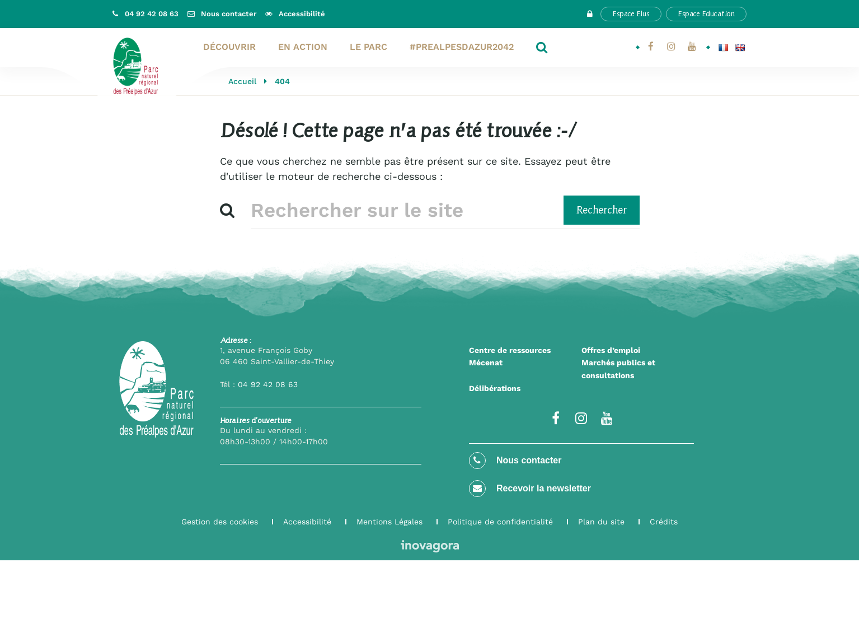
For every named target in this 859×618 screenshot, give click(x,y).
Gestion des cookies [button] (219, 521)
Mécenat (486, 362)
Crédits (664, 521)
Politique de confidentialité (500, 521)
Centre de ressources (510, 350)
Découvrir (229, 46)
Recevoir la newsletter (530, 488)
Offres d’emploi (610, 350)
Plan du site (601, 521)
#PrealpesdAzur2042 (462, 46)
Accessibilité (307, 521)
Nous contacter (515, 460)
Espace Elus (631, 14)
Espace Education (706, 14)
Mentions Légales (389, 521)
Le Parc (368, 46)
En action (302, 46)
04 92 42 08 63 (268, 384)
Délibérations (494, 388)
